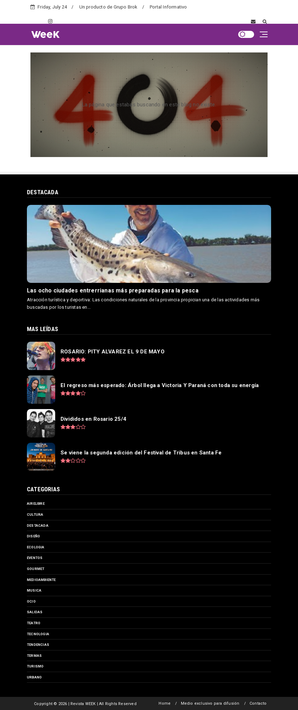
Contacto (258, 703)
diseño (33, 536)
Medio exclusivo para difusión (210, 703)
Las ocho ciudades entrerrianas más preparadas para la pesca (113, 290)
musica (34, 590)
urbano (34, 677)
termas (34, 656)
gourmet (35, 569)
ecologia (36, 547)
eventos (34, 558)
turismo (35, 666)
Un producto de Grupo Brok (108, 7)
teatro (33, 623)
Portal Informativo (168, 7)
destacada (37, 525)
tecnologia (38, 634)
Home (165, 703)
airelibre (36, 503)
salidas (34, 612)
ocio (31, 601)
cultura (35, 514)
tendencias (38, 645)
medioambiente (41, 580)
